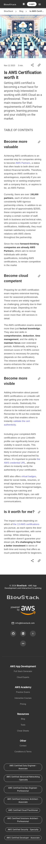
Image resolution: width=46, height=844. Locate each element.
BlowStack (8, 11)
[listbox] (23, 672)
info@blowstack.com (25, 623)
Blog (21, 11)
